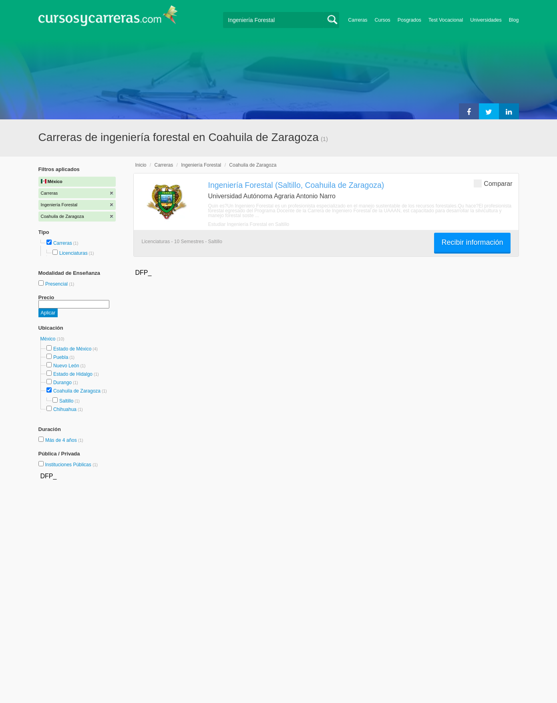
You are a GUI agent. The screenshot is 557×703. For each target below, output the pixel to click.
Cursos (382, 20)
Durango (62, 382)
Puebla (60, 357)
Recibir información (472, 242)
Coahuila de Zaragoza (77, 391)
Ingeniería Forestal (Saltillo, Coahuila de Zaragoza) (296, 185)
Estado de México (72, 349)
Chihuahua (64, 409)
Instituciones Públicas (71, 464)
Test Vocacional (445, 20)
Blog (514, 20)
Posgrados (409, 20)
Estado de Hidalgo (72, 374)
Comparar (493, 183)
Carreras (357, 20)
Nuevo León (66, 366)
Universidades (486, 20)
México (48, 339)
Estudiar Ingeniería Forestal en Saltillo (249, 224)
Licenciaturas (73, 253)
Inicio (141, 165)
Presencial (57, 284)
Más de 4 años (61, 440)
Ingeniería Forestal (201, 165)
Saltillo (66, 401)
